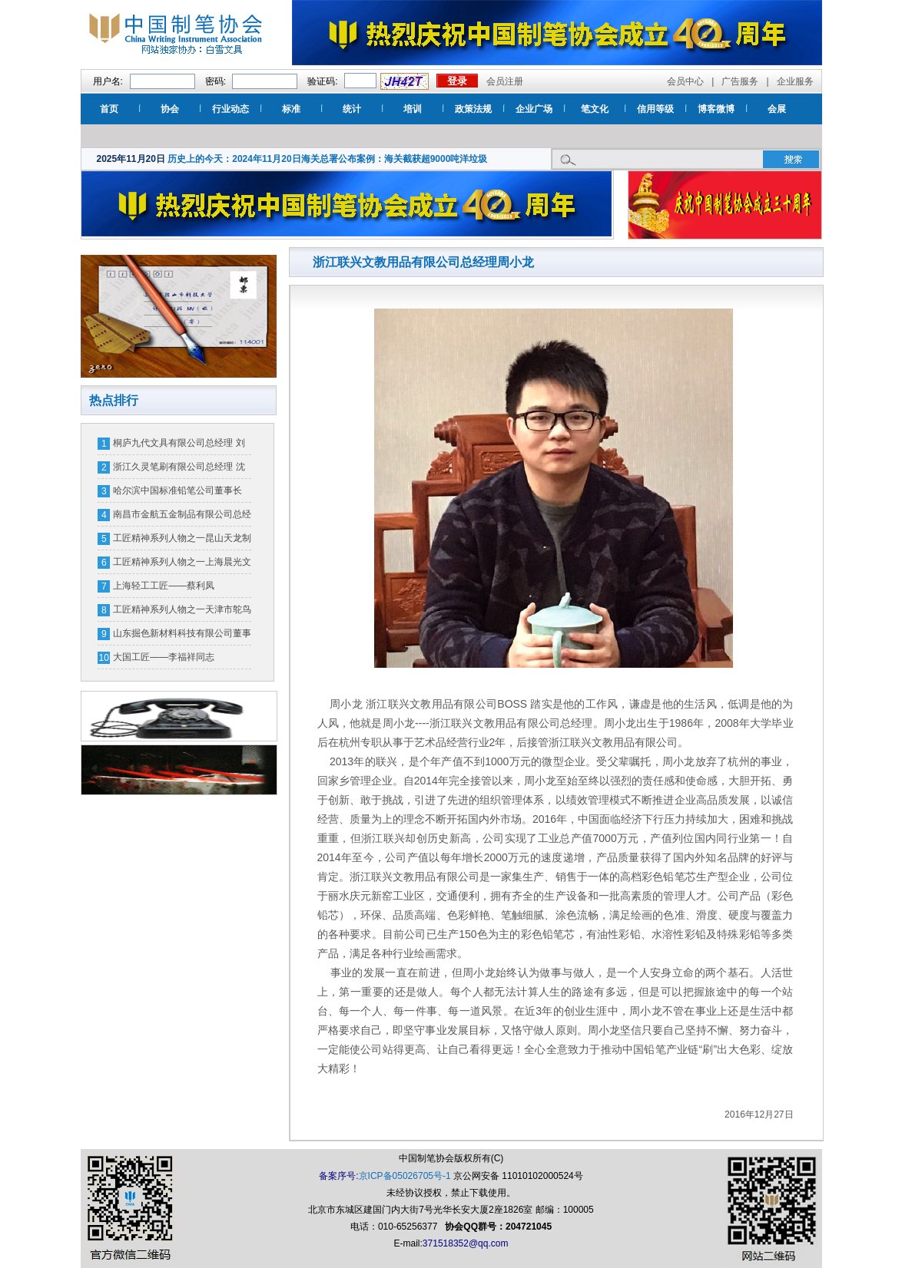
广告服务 (739, 81)
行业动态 (230, 109)
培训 (412, 109)
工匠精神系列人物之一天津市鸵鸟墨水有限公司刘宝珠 (182, 612)
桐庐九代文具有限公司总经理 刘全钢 (178, 446)
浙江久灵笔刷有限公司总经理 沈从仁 (178, 469)
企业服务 (795, 81)
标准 (291, 109)
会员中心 (685, 81)
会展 (777, 109)
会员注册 (504, 81)
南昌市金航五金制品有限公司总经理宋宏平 (182, 517)
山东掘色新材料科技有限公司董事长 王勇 (182, 636)
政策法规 (473, 109)
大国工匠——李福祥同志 (163, 657)
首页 (109, 109)
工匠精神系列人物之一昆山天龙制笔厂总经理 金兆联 (182, 541)
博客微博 (716, 109)
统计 (352, 109)
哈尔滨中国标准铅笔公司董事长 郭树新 (177, 493)
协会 (170, 109)
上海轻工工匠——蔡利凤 (163, 585)
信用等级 (655, 109)
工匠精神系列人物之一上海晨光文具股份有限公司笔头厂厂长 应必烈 (182, 564)
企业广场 (534, 109)
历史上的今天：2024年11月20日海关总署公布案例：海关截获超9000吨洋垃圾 (327, 159)
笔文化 (595, 109)
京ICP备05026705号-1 (405, 1176)
